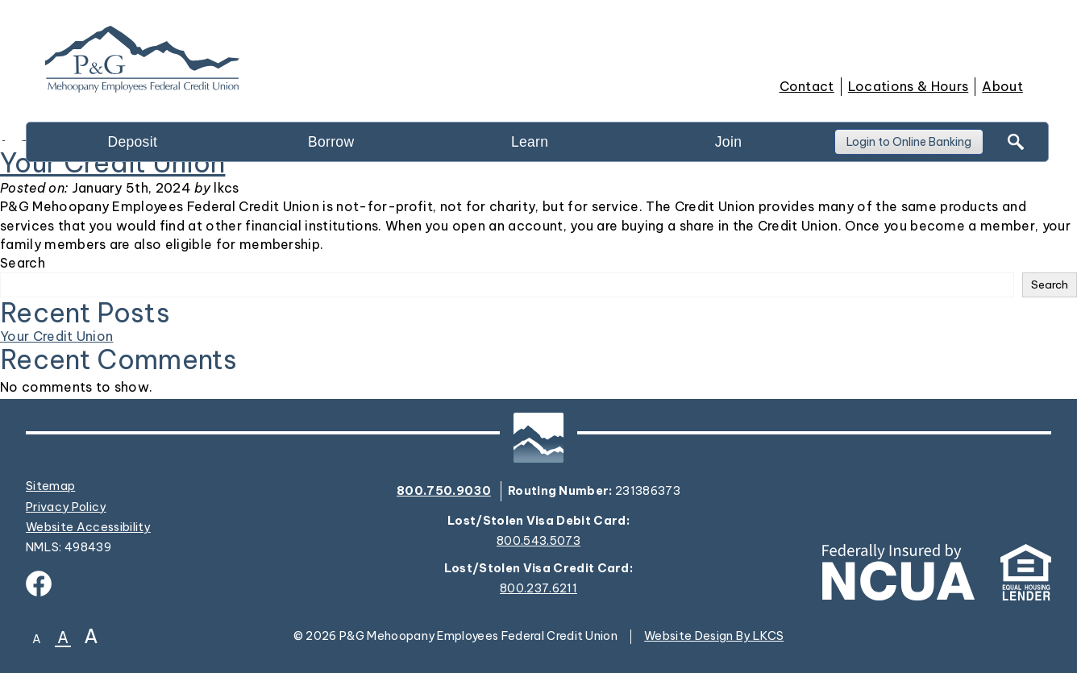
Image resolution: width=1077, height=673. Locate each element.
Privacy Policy (66, 507)
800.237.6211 (538, 589)
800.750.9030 (444, 491)
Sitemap (50, 486)
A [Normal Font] (63, 638)
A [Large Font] (91, 636)
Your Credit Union (56, 336)
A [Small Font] (36, 639)
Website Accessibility (88, 527)
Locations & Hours (908, 86)
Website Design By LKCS (714, 636)
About (1002, 86)
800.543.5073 (538, 541)
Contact (807, 86)
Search (22, 263)
